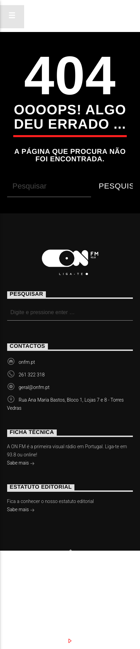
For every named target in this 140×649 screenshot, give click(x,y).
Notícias (28, 584)
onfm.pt (27, 362)
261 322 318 (32, 374)
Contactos (32, 591)
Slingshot (18, 573)
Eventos (71, 584)
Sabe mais (21, 463)
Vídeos (110, 584)
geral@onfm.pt (34, 387)
